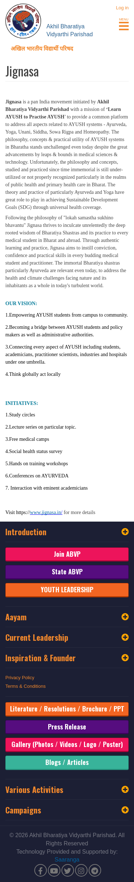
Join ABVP (67, 554)
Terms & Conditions (25, 686)
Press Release (67, 726)
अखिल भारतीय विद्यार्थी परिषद (42, 48)
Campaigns (67, 810)
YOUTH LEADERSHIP (67, 589)
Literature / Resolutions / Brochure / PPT (67, 708)
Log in (122, 7)
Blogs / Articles (67, 762)
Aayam (67, 616)
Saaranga (67, 860)
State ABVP (67, 571)
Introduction (67, 531)
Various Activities (67, 789)
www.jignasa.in (45, 512)
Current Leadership (67, 637)
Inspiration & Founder (67, 657)
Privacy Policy (19, 677)
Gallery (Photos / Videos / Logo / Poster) (67, 744)
